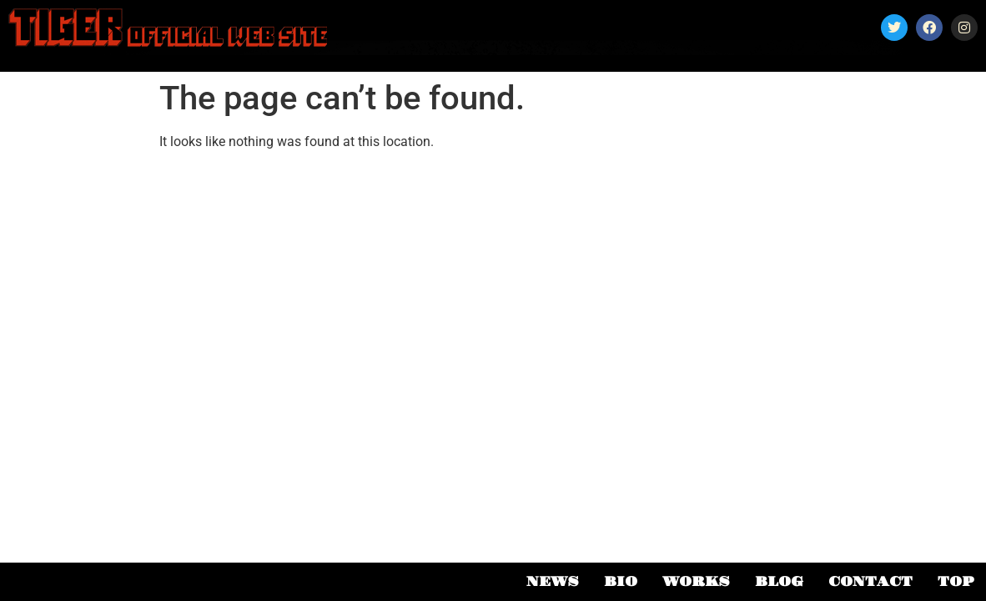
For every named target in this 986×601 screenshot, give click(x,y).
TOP (955, 581)
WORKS (696, 581)
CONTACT (870, 581)
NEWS (552, 581)
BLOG (779, 581)
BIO (620, 581)
